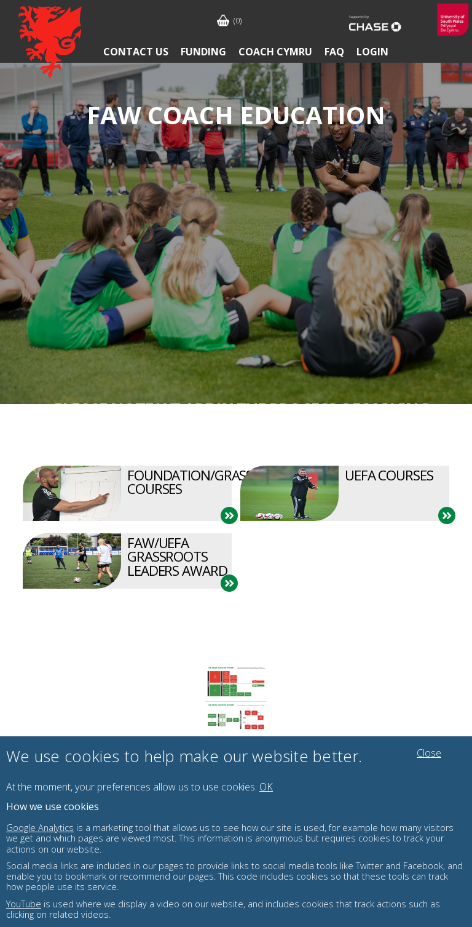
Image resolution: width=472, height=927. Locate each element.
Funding (203, 51)
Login (372, 51)
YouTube (23, 904)
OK (266, 787)
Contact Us (135, 51)
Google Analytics (40, 828)
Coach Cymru (275, 51)
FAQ (334, 51)
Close (429, 753)
